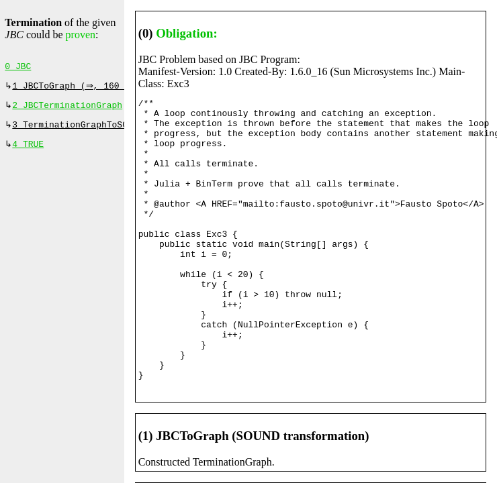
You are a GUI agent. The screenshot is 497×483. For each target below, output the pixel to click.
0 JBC (18, 68)
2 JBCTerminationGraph (67, 109)
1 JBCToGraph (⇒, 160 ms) (77, 89)
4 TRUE (28, 151)
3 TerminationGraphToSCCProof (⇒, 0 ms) (114, 130)
